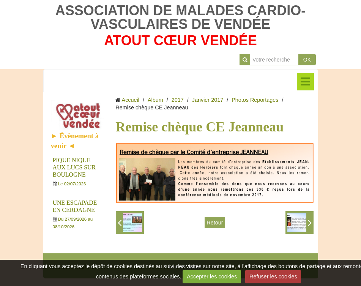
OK (307, 60)
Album (155, 100)
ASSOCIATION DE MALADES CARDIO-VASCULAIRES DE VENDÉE (180, 17)
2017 (178, 100)
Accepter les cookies (212, 276)
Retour (215, 223)
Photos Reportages (255, 100)
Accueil (130, 100)
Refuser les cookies (273, 276)
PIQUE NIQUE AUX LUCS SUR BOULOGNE (74, 167)
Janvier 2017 (207, 100)
